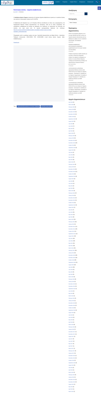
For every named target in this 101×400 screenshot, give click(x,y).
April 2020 (71, 276)
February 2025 (71, 136)
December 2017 (72, 333)
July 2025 (70, 124)
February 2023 (71, 194)
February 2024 (71, 165)
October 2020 (71, 261)
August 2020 (71, 266)
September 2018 (72, 312)
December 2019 (72, 285)
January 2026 (71, 110)
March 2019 (71, 297)
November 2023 (72, 172)
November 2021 (72, 230)
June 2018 (71, 319)
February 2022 (71, 223)
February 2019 (71, 300)
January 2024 (71, 167)
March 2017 (71, 350)
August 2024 (71, 151)
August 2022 (71, 208)
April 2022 (71, 218)
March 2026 (71, 105)
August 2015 (71, 386)
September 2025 (72, 119)
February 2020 (71, 280)
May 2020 (71, 273)
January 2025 (71, 138)
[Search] (77, 13)
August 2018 (71, 314)
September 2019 (72, 290)
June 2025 (71, 126)
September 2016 (72, 365)
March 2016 (71, 374)
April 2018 (71, 324)
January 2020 (71, 283)
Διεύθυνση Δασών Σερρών (46, 106)
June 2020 (71, 271)
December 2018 (72, 304)
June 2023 (71, 184)
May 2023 (71, 187)
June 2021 (71, 242)
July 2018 (70, 317)
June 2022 (71, 213)
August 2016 (71, 367)
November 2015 (72, 384)
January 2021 (71, 254)
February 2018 (71, 329)
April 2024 (71, 160)
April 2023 (71, 189)
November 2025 (72, 114)
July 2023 (70, 182)
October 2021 (71, 232)
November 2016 (72, 360)
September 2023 (72, 177)
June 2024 (71, 155)
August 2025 (71, 122)
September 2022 (72, 206)
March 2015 (71, 394)
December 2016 (72, 357)
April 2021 (71, 247)
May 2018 (71, 321)
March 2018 (71, 326)
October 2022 (71, 203)
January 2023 (71, 196)
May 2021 (71, 244)
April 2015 (71, 391)
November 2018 (72, 307)
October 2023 (71, 175)
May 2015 (71, 389)
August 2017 (71, 338)
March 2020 (71, 278)
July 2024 (70, 153)
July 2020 (70, 268)
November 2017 (72, 336)
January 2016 (71, 379)
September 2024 (72, 148)
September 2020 (72, 264)
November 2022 (72, 201)
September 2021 (72, 235)
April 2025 (71, 131)
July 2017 (70, 341)
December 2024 (72, 141)
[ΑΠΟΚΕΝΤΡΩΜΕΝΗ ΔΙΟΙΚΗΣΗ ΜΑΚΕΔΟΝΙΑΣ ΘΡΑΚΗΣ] (7, 3)
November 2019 (72, 288)
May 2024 (71, 158)
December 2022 (72, 199)
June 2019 (71, 292)
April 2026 (71, 102)
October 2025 (71, 117)
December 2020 (72, 256)
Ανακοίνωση (16, 42)
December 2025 (72, 112)
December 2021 (72, 227)
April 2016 (71, 372)
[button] (99, 8)
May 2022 (71, 215)
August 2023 (71, 179)
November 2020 (72, 259)
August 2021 (71, 237)
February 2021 (71, 252)
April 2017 (71, 348)
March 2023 (71, 191)
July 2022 (70, 211)
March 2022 (71, 220)
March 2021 (71, 249)
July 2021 (70, 240)
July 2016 (70, 369)
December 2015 (72, 381)
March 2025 (71, 134)
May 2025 (71, 129)
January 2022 (71, 225)
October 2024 (71, 146)
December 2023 (72, 170)
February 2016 (71, 377)
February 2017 (71, 353)
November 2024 (72, 143)
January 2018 (71, 331)
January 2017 (71, 355)
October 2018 (71, 309)
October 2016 (71, 362)
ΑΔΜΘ (16, 11)
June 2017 (71, 343)
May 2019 (71, 295)
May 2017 (71, 345)
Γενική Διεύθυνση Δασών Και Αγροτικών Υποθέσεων (28, 106)
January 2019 (71, 302)
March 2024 (71, 163)
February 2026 (71, 107)
